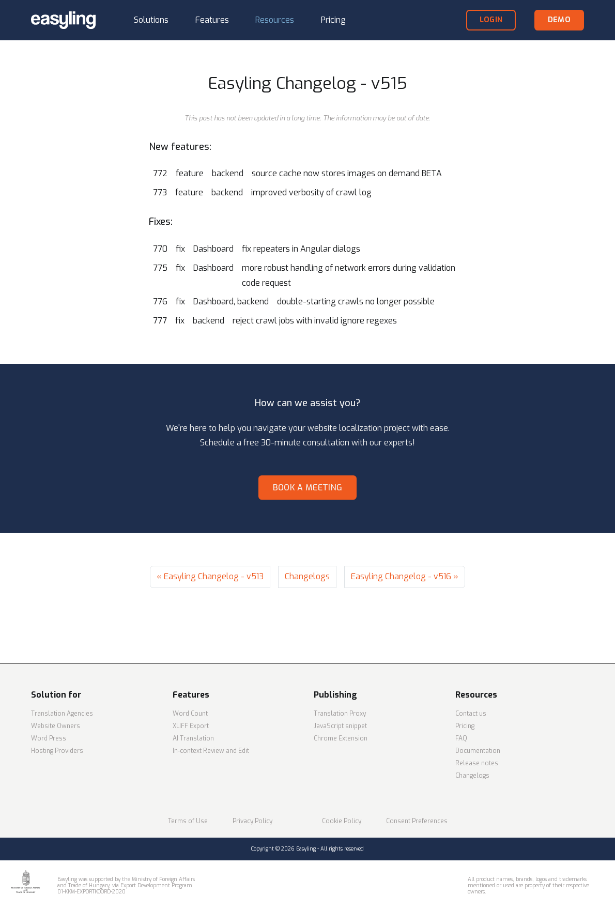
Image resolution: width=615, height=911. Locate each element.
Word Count (190, 713)
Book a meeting (307, 487)
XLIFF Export (191, 726)
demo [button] (559, 20)
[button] (151, 20)
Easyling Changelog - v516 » (404, 576)
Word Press (48, 738)
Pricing (464, 726)
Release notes (476, 763)
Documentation (477, 751)
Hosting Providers (57, 751)
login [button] (491, 20)
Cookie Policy (341, 821)
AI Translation (193, 738)
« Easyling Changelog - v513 (210, 576)
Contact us (470, 713)
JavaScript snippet (340, 726)
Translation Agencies (62, 713)
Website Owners (55, 726)
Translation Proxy (340, 713)
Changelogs (307, 576)
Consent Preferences (417, 821)
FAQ (461, 738)
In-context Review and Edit (211, 751)
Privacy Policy (252, 821)
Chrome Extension (340, 738)
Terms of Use (188, 821)
